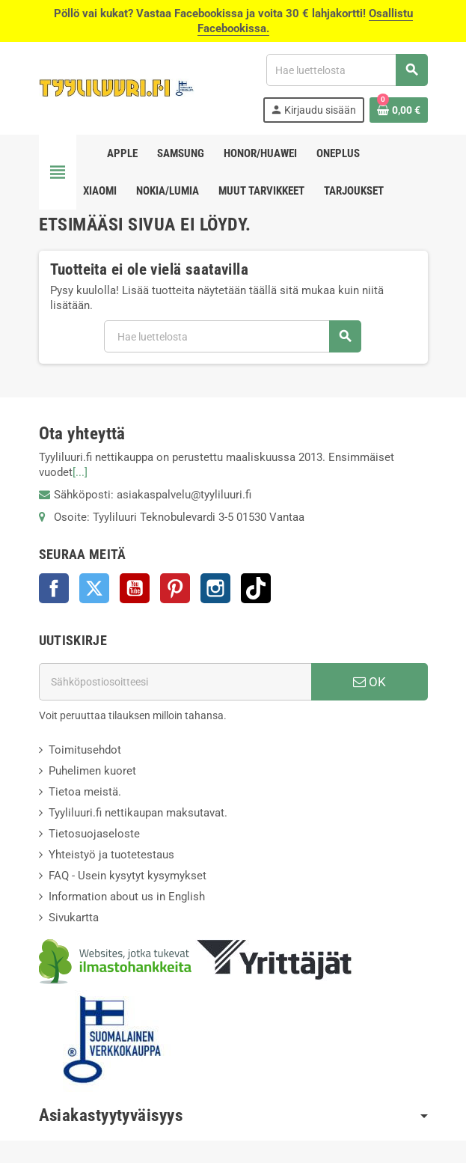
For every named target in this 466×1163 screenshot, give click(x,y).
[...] (80, 472)
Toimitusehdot (85, 750)
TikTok (256, 588)
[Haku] (346, 70)
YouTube (135, 588)
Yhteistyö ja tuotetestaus (111, 854)
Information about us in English (127, 896)
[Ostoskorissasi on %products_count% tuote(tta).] (399, 110)
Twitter (94, 588)
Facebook (54, 588)
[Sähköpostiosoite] (175, 681)
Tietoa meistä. (85, 792)
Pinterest (175, 588)
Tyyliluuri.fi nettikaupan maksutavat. (138, 812)
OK (369, 681)
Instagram (215, 588)
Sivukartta (74, 917)
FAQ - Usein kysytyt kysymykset (127, 875)
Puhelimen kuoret (92, 771)
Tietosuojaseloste (94, 833)
